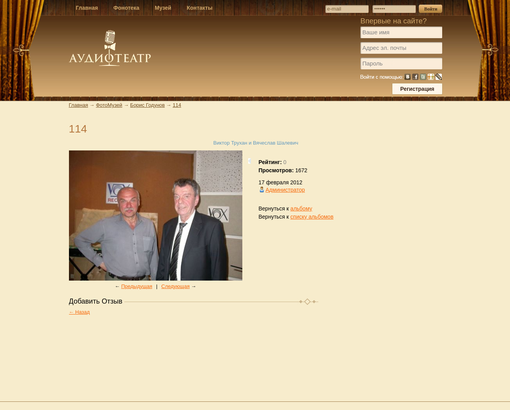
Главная (78, 105)
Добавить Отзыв (96, 301)
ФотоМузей (109, 105)
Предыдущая (136, 286)
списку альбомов (311, 217)
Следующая (175, 286)
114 (177, 105)
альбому (301, 208)
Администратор (285, 190)
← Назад (79, 312)
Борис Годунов (147, 105)
